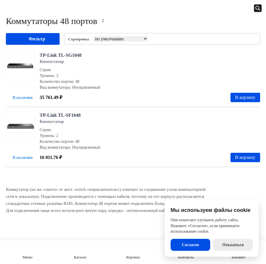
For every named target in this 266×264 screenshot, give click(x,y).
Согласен (190, 245)
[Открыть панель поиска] (258, 8)
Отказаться (233, 245)
